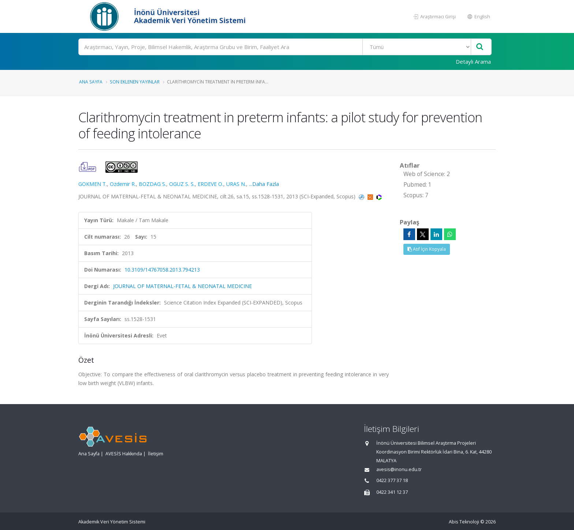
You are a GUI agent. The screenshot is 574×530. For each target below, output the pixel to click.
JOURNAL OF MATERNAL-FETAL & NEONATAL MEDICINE (182, 286)
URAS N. (236, 183)
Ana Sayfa (90, 82)
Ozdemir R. (123, 183)
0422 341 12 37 (392, 492)
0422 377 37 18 (392, 480)
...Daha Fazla (264, 183)
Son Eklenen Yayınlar (135, 82)
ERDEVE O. (210, 183)
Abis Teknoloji (464, 522)
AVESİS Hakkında (123, 454)
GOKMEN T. (92, 183)
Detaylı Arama (473, 61)
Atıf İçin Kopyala (426, 249)
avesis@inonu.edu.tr (399, 469)
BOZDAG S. (152, 183)
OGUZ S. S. (182, 183)
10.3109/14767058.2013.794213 (162, 269)
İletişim (155, 454)
